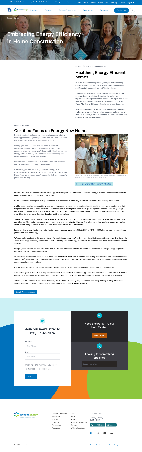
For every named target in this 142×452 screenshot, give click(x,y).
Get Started (121, 10)
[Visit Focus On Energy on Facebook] (91, 433)
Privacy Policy (113, 445)
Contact (122, 3)
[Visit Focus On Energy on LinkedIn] (111, 433)
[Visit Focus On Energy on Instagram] (98, 433)
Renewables (88, 10)
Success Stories (13, 18)
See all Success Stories (25, 292)
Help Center (99, 335)
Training (74, 419)
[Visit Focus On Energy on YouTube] (105, 433)
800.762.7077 (97, 425)
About (73, 414)
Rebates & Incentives (67, 10)
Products (34, 10)
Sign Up (31, 376)
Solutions (55, 422)
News (86, 3)
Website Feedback (78, 428)
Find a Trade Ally (111, 3)
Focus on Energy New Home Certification (93, 184)
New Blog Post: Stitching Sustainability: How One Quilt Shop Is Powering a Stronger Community (38, 2)
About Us (78, 3)
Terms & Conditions (96, 445)
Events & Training (96, 3)
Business (55, 419)
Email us (111, 425)
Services (48, 10)
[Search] (99, 364)
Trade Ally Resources (79, 422)
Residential (56, 416)
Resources (104, 10)
